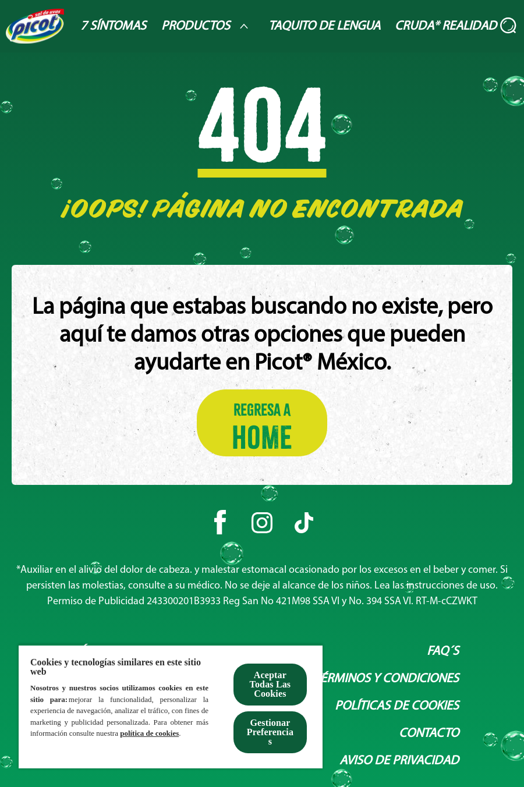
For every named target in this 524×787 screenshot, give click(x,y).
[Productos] (207, 26)
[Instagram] (262, 523)
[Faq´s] (442, 651)
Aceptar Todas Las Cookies (270, 684)
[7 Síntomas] (113, 26)
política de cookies (149, 733)
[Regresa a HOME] (262, 422)
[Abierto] (509, 26)
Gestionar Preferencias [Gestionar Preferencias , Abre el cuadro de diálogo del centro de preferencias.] (270, 732)
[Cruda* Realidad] (446, 26)
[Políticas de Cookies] (396, 706)
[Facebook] (220, 523)
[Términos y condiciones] (386, 679)
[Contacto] (428, 734)
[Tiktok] (304, 523)
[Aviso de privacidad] (399, 761)
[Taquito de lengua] (324, 26)
